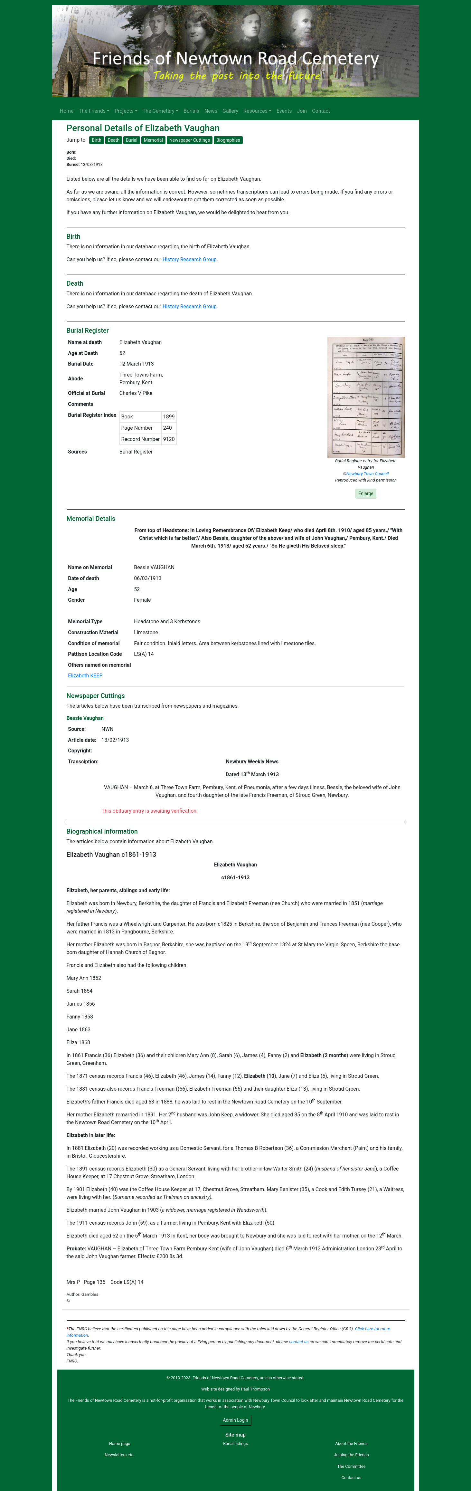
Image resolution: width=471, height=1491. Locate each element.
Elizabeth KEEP (85, 676)
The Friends (92, 111)
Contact (321, 111)
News (210, 111)
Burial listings (235, 1443)
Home (67, 111)
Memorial (153, 140)
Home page (119, 1443)
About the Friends (351, 1443)
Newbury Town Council (367, 473)
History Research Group (190, 259)
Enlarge (365, 493)
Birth (96, 140)
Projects (124, 111)
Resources (255, 111)
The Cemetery (158, 111)
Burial (131, 140)
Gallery (230, 111)
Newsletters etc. (119, 1454)
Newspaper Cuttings (189, 140)
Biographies (228, 140)
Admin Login (235, 1420)
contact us (299, 1341)
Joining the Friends (351, 1454)
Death (114, 140)
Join (302, 111)
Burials (191, 111)
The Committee (351, 1466)
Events (284, 111)
